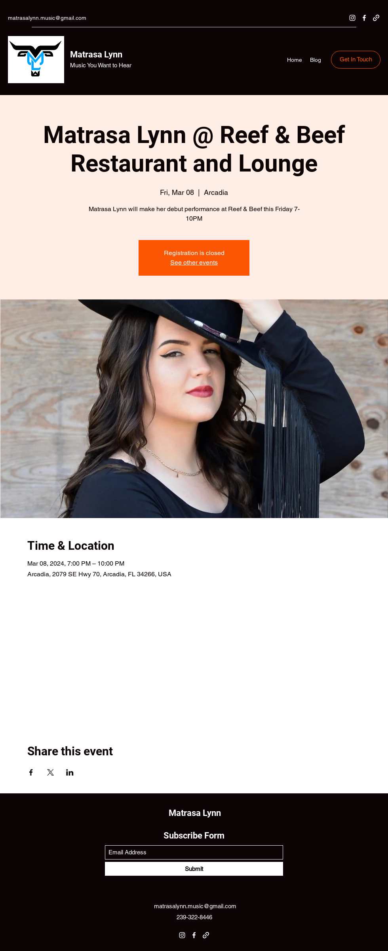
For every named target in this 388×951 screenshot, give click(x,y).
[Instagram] (352, 18)
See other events (194, 262)
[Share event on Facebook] (31, 772)
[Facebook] (364, 18)
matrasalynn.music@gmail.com (47, 18)
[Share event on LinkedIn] (70, 772)
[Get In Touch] (355, 60)
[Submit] (194, 869)
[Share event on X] (50, 772)
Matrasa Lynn (96, 54)
